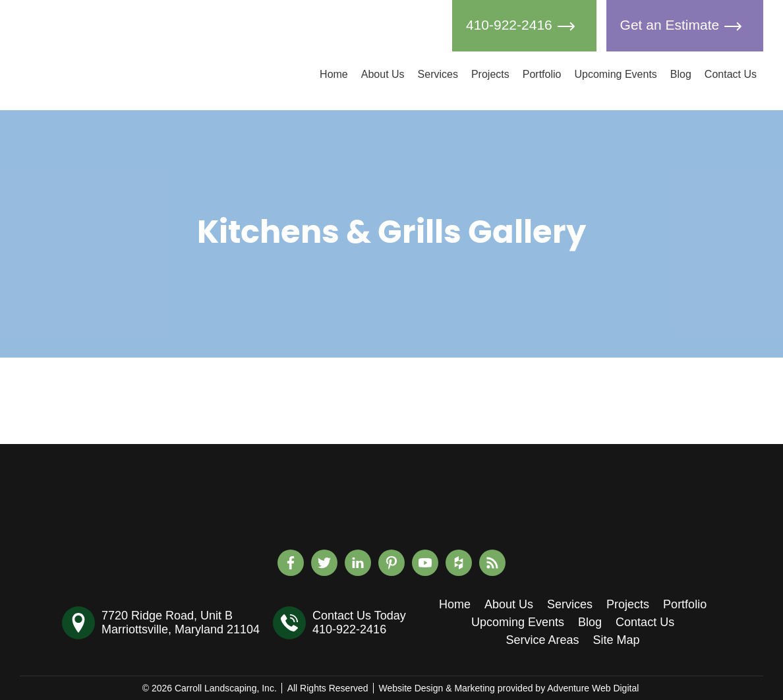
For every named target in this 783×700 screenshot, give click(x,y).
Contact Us (731, 74)
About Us (383, 74)
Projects (490, 74)
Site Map (616, 640)
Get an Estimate (684, 25)
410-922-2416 (524, 25)
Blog (680, 74)
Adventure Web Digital (593, 688)
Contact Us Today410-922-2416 (359, 622)
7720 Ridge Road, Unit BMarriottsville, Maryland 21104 (181, 622)
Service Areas (542, 640)
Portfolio (542, 74)
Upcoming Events (615, 74)
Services (438, 74)
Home (334, 74)
